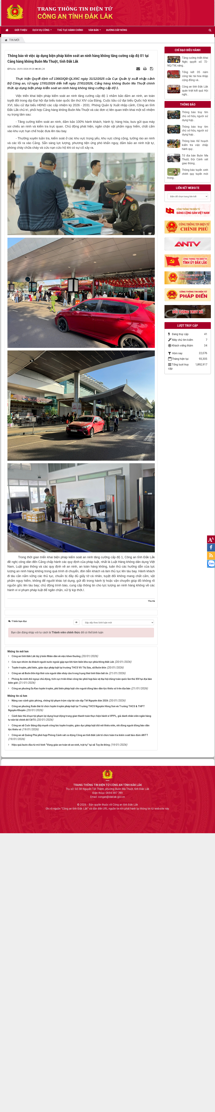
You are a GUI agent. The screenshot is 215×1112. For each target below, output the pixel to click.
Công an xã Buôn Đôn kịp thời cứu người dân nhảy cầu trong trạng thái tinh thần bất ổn (60, 673)
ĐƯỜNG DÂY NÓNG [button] (116, 30)
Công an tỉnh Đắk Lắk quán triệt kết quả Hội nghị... (195, 90)
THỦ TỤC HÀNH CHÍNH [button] (70, 30)
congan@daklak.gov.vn (111, 797)
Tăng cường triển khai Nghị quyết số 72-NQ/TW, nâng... (187, 61)
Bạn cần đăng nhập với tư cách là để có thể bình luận (57, 632)
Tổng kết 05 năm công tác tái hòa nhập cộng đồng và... (195, 76)
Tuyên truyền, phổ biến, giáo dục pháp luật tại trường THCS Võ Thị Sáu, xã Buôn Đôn (59, 667)
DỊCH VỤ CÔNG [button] (42, 31)
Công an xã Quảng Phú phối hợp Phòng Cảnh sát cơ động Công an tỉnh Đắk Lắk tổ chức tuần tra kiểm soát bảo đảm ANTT (80, 735)
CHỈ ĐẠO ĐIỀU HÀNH (187, 50)
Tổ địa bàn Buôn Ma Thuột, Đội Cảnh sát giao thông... (195, 159)
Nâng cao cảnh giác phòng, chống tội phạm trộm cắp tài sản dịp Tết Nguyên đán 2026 (60, 700)
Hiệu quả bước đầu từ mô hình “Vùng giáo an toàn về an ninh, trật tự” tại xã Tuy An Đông (61, 744)
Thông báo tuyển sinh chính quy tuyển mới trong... (187, 173)
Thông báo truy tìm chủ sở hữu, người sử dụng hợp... (195, 116)
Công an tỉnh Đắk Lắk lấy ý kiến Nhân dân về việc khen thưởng (46, 656)
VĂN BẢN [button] (94, 31)
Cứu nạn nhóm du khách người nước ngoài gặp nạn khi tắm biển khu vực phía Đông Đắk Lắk (63, 661)
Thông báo (187, 104)
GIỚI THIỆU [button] (21, 30)
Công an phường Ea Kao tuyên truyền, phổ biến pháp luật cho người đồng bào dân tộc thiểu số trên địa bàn (71, 688)
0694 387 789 (114, 793)
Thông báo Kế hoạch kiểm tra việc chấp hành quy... (195, 145)
